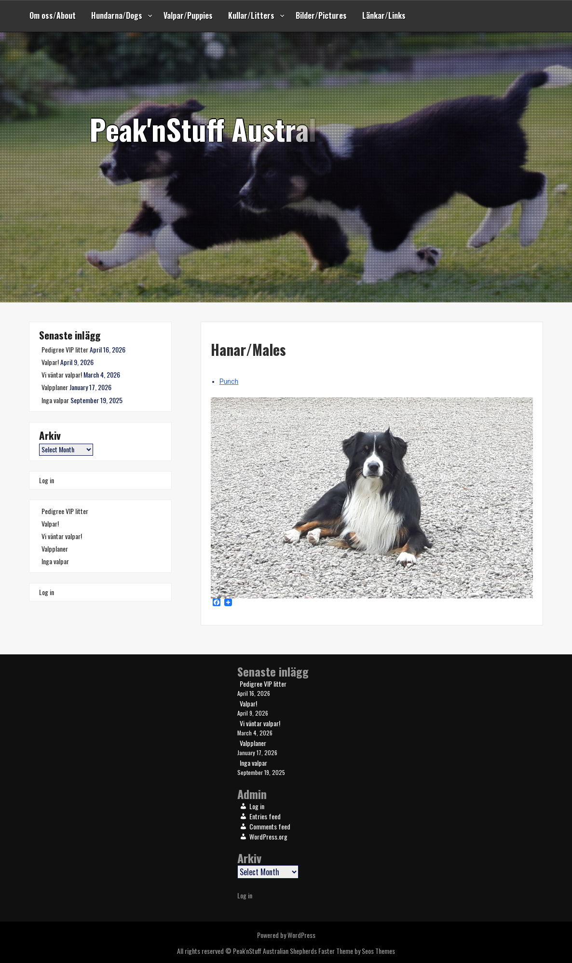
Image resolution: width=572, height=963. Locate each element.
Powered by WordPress (286, 935)
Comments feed (269, 826)
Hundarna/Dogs (116, 15)
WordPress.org (268, 836)
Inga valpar (55, 400)
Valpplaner (54, 387)
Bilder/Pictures (321, 15)
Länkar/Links (384, 15)
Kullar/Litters (251, 15)
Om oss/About (52, 15)
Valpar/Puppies (188, 15)
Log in (46, 480)
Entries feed (265, 816)
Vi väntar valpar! (61, 374)
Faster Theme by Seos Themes (356, 951)
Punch (228, 381)
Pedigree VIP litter (64, 349)
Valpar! (50, 362)
